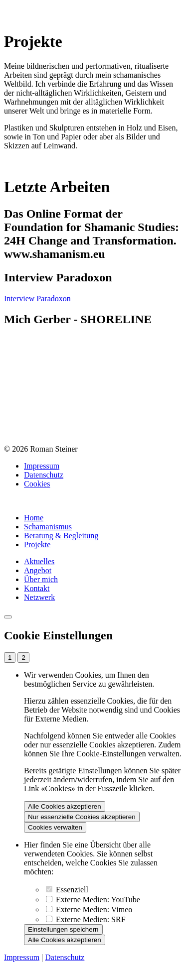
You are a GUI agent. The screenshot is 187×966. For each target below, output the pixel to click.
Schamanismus (48, 526)
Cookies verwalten (55, 827)
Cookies (37, 484)
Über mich (41, 579)
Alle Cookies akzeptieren (64, 806)
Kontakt (37, 588)
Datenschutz (43, 475)
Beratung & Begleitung (61, 535)
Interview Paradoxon (37, 298)
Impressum (41, 466)
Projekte (37, 544)
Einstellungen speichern (63, 929)
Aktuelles (39, 561)
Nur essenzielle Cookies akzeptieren (82, 817)
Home (33, 517)
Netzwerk (39, 597)
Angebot (37, 570)
